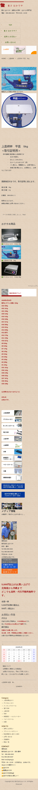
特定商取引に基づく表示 (11, 734)
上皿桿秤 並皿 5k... (8, 682)
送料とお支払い (9, 728)
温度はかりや (7, 770)
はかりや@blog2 (8, 773)
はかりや (5, 767)
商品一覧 (6, 742)
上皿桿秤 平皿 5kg (9, 260)
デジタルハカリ (9, 703)
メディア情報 (10, 511)
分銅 (5, 722)
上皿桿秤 (11, 58)
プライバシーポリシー (11, 731)
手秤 (5, 714)
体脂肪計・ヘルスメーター (12, 716)
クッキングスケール (10, 706)
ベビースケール (9, 719)
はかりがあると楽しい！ (10, 775)
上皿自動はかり (9, 700)
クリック (17, 674)
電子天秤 (6, 708)
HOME (4, 58)
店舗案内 (6, 739)
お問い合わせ (8, 736)
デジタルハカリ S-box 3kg (11, 244)
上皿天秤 (6, 711)
